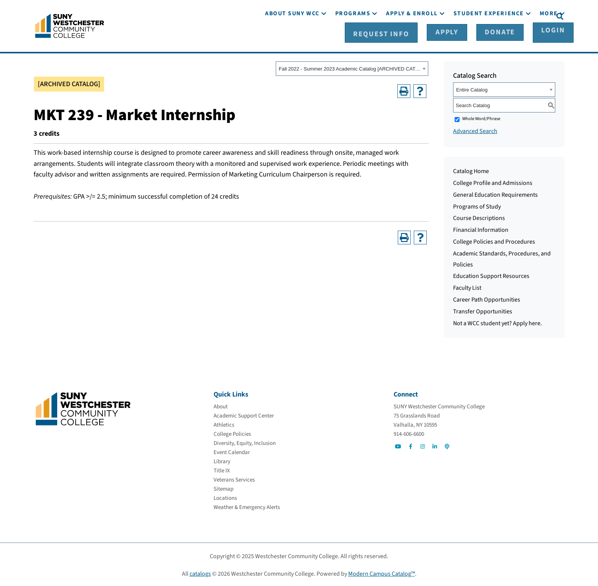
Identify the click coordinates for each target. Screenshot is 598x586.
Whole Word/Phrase (481, 117)
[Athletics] (224, 424)
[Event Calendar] (232, 451)
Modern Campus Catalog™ (381, 572)
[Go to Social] (398, 445)
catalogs (200, 572)
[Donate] (496, 15)
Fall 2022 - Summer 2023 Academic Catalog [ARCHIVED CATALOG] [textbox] (349, 68)
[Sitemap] (223, 488)
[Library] (222, 460)
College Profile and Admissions (492, 182)
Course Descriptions (479, 217)
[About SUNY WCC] (292, 37)
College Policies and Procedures (494, 240)
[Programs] (352, 37)
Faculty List (467, 287)
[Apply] (458, 15)
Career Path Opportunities (486, 298)
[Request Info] (410, 15)
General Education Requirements (495, 193)
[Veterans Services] (234, 479)
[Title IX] (222, 470)
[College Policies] (232, 433)
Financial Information (480, 229)
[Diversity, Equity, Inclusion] (245, 442)
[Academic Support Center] (244, 415)
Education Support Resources (491, 275)
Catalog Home (471, 170)
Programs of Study (477, 205)
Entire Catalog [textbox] (471, 89)
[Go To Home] (70, 25)
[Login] (534, 15)
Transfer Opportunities (482, 310)
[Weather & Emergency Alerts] (247, 506)
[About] (221, 405)
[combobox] (352, 67)
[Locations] (225, 497)
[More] (549, 37)
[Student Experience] (488, 37)
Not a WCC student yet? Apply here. (497, 322)
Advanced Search (475, 130)
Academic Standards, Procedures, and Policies (502, 258)
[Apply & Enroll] (412, 37)
